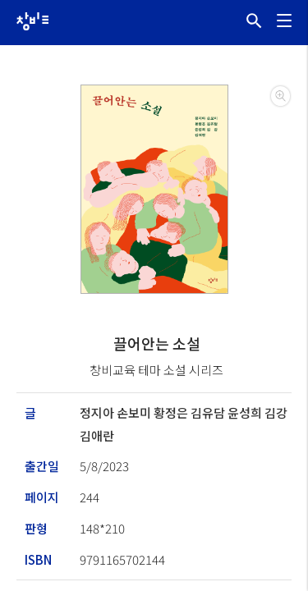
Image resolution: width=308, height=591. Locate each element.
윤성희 (246, 412)
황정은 (172, 412)
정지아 (98, 412)
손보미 (135, 412)
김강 (275, 412)
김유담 (209, 412)
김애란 (97, 435)
